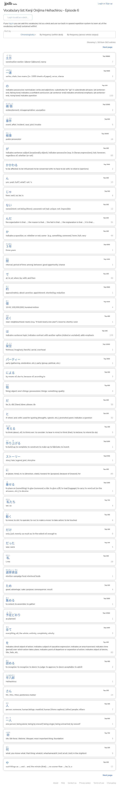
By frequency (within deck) (51, 34)
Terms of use (99, 783)
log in (11, 23)
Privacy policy (85, 783)
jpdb (8, 3)
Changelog (111, 783)
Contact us (72, 783)
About (55, 783)
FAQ (63, 783)
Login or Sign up (105, 3)
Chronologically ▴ (28, 34)
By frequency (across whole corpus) (82, 34)
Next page (107, 47)
